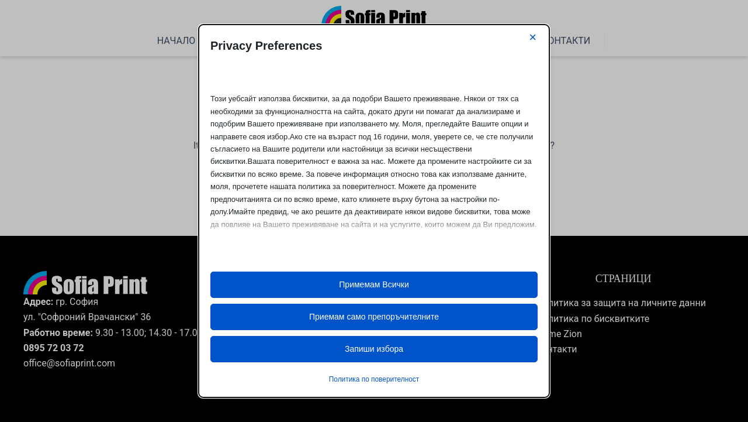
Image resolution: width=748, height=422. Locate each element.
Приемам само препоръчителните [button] (374, 316)
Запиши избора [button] (374, 349)
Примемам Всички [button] (373, 284)
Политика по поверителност (374, 379)
